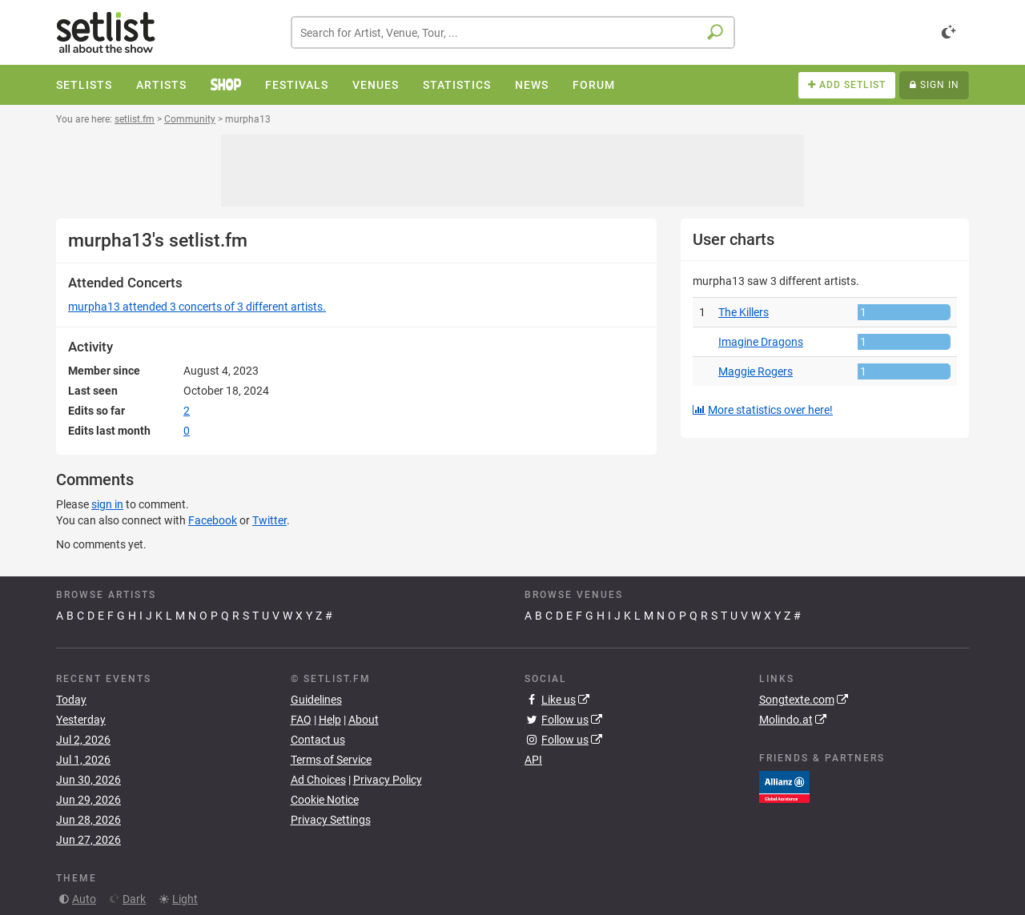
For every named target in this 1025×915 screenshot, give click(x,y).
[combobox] (513, 32)
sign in (107, 504)
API (533, 759)
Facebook (212, 520)
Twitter (269, 520)
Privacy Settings (331, 819)
